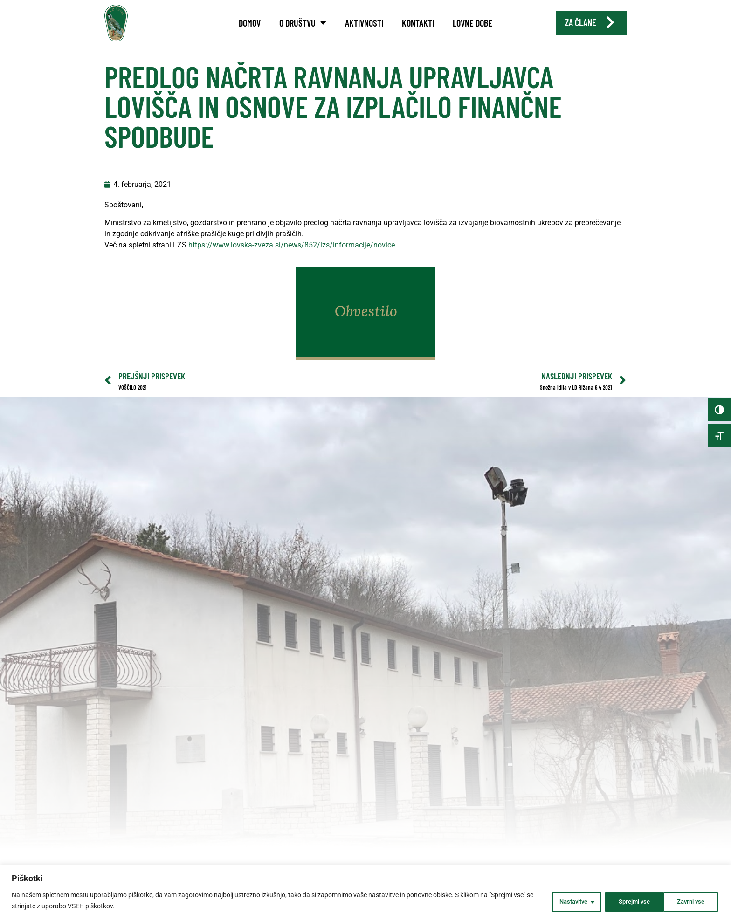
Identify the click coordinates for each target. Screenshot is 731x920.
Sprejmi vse (688, 901)
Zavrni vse (625, 901)
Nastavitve (563, 901)
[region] (365, 892)
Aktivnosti (364, 22)
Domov (250, 22)
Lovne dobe (472, 22)
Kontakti (418, 22)
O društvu (302, 23)
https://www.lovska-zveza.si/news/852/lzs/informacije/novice (291, 257)
